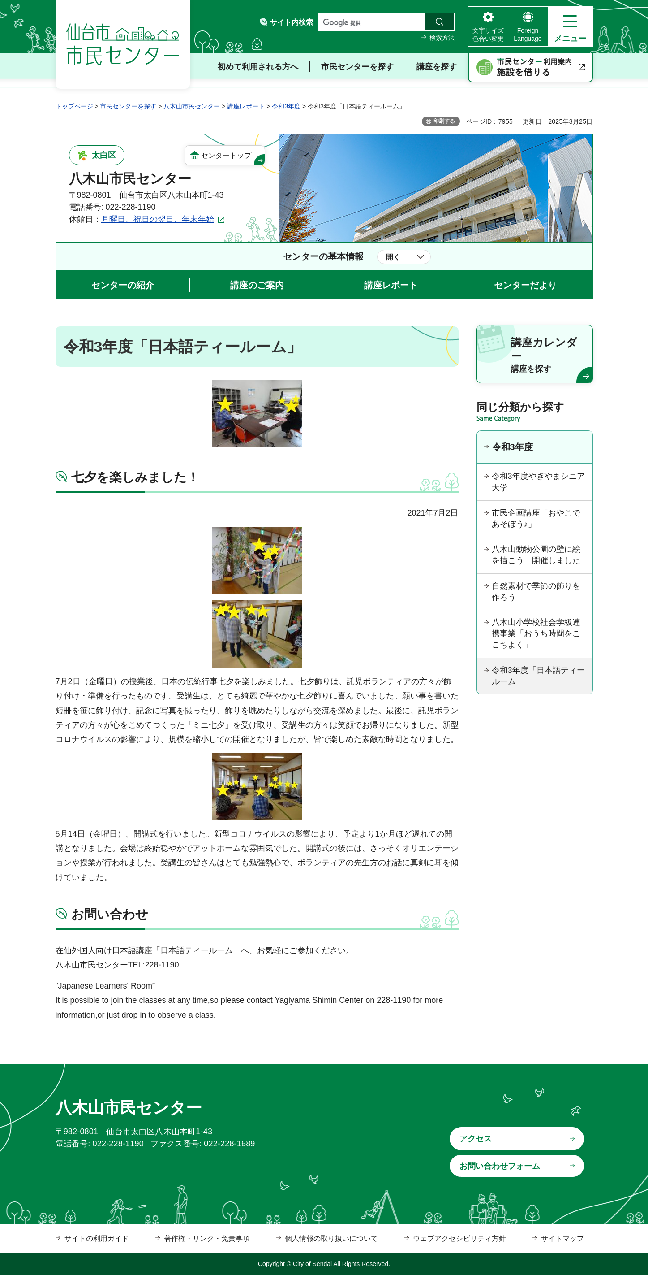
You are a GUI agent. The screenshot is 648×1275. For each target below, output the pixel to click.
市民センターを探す (128, 106)
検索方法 (442, 37)
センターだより (525, 285)
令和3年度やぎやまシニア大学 (538, 482)
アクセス (475, 1138)
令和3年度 (286, 106)
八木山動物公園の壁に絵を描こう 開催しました (536, 555)
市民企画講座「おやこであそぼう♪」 (536, 518)
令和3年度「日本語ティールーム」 (538, 676)
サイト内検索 (291, 22)
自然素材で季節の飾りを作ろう (536, 591)
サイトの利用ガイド (96, 1238)
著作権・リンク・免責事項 (207, 1238)
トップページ (74, 106)
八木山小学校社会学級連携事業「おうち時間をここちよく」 (536, 633)
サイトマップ (562, 1238)
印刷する (444, 121)
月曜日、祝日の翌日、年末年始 (157, 219)
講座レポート (246, 106)
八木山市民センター (191, 106)
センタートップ (226, 155)
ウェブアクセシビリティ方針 (459, 1238)
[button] (570, 26)
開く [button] (393, 257)
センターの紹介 (122, 285)
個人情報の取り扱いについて (331, 1238)
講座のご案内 (257, 285)
